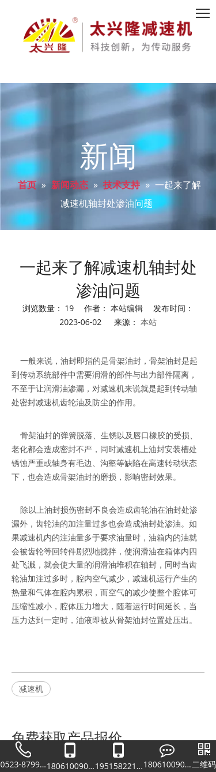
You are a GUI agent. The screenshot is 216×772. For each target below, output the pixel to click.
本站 (149, 321)
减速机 (31, 688)
